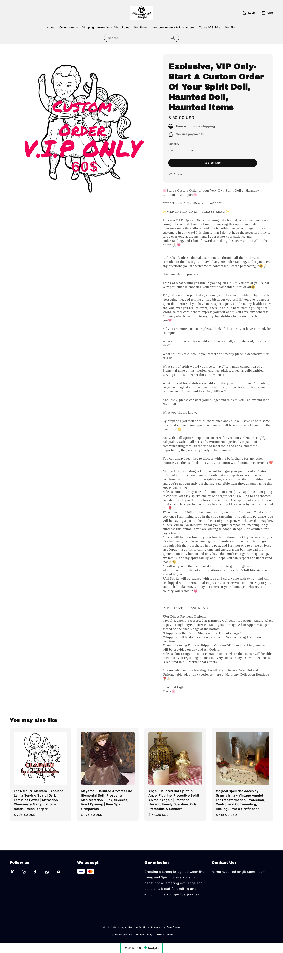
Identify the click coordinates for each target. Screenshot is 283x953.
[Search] (172, 38)
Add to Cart (213, 162)
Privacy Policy (143, 934)
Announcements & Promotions (174, 27)
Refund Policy (164, 934)
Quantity (173, 143)
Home (50, 27)
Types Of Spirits (209, 27)
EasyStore (173, 927)
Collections (66, 27)
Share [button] (175, 174)
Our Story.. (141, 27)
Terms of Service (121, 934)
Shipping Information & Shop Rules (105, 27)
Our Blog (230, 27)
